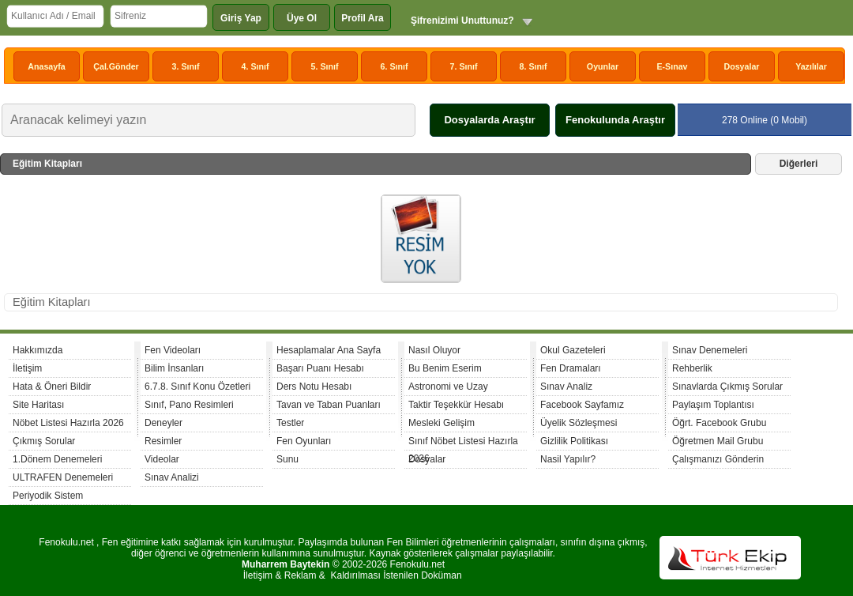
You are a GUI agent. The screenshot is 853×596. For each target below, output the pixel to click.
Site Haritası (38, 404)
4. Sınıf (255, 66)
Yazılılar (811, 66)
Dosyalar (741, 66)
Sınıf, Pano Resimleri (189, 404)
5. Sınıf (325, 66)
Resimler (163, 441)
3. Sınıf (186, 66)
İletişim (27, 368)
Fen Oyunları (303, 441)
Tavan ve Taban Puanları (328, 404)
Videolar (162, 459)
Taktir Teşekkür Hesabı (456, 404)
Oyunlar (602, 66)
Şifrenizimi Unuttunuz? (462, 20)
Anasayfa (46, 66)
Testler (290, 422)
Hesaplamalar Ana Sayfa (328, 350)
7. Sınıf (464, 66)
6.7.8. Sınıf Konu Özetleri (197, 386)
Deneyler (163, 422)
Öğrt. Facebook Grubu (719, 422)
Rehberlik (692, 368)
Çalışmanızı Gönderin (718, 459)
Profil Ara (362, 18)
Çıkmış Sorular (44, 441)
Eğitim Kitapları (52, 302)
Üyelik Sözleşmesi (578, 422)
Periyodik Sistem (48, 495)
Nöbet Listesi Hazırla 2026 (68, 422)
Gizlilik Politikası (574, 441)
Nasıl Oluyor (434, 350)
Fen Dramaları (570, 368)
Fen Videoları (173, 350)
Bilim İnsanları (174, 368)
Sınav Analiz (566, 386)
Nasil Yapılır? (568, 459)
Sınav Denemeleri (709, 350)
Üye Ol (302, 18)
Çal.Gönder (115, 66)
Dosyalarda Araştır (489, 120)
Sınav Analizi (172, 477)
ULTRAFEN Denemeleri (63, 477)
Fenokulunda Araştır (615, 120)
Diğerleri (799, 163)
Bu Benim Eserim (445, 368)
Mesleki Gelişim (441, 422)
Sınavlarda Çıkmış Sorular (727, 386)
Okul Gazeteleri (573, 350)
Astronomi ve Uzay (448, 386)
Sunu (287, 459)
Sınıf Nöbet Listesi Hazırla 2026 (463, 443)
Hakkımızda (37, 350)
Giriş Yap (240, 18)
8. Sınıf (533, 66)
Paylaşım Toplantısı (713, 404)
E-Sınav (671, 66)
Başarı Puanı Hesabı (320, 368)
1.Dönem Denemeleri (57, 459)
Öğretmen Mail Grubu (717, 441)
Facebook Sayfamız (582, 404)
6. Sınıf (394, 66)
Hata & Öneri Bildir (52, 386)
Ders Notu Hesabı (313, 386)
